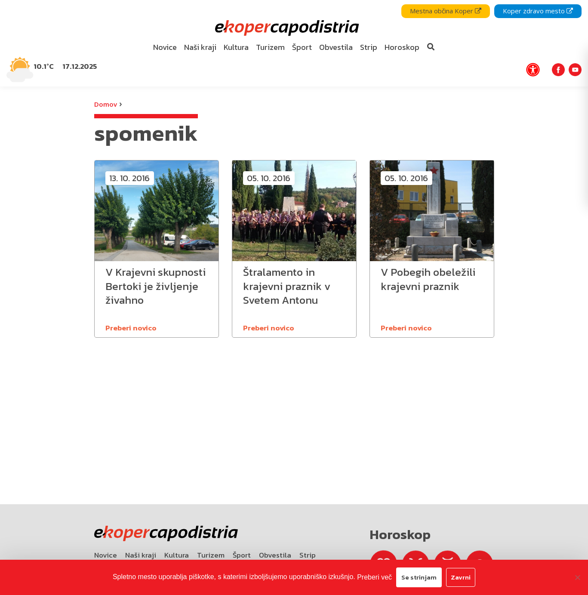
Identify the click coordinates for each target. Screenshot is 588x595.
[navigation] (294, 43)
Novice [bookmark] (165, 47)
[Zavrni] (577, 577)
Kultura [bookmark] (236, 47)
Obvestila (275, 555)
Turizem (211, 555)
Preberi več (374, 577)
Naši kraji (140, 555)
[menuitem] (164, 47)
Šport (242, 555)
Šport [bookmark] (302, 47)
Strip (307, 555)
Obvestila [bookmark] (336, 47)
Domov (105, 104)
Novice (105, 555)
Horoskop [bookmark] (402, 47)
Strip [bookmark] (368, 47)
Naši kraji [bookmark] (200, 47)
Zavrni (461, 577)
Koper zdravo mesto (538, 10)
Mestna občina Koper (445, 10)
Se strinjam (419, 577)
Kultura (176, 555)
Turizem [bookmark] (270, 47)
